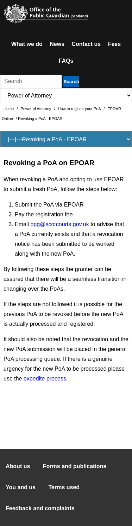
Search (71, 81)
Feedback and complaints (40, 508)
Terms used (64, 487)
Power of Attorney (36, 109)
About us (18, 466)
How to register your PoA (80, 109)
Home (9, 109)
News (57, 44)
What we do (27, 44)
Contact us (86, 44)
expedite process (45, 379)
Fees (114, 44)
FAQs (66, 61)
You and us (21, 487)
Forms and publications (74, 466)
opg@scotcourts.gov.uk (59, 224)
